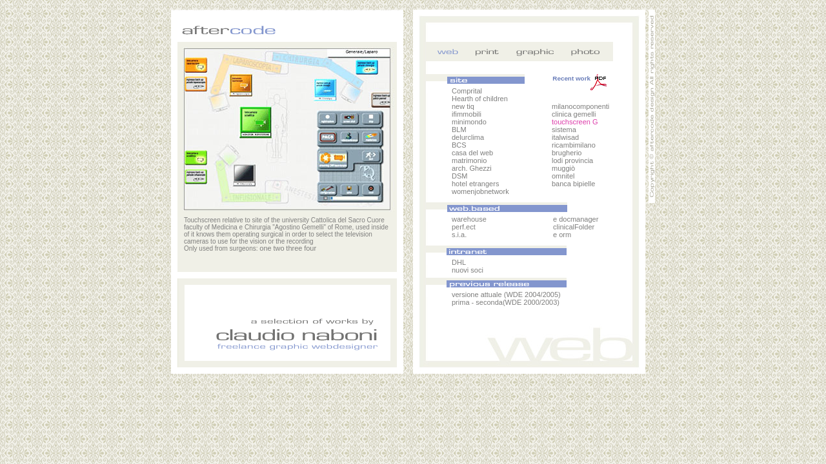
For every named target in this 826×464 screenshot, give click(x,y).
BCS (459, 145)
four (310, 248)
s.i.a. (459, 234)
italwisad (565, 137)
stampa (493, 51)
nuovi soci (467, 270)
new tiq (463, 106)
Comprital (467, 91)
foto (584, 51)
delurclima (468, 137)
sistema (564, 129)
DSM (459, 176)
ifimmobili (466, 114)
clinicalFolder (573, 227)
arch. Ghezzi (472, 168)
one (265, 248)
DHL (459, 262)
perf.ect (464, 227)
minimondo (469, 122)
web (448, 51)
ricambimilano (574, 145)
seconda (489, 302)
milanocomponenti (580, 106)
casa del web (472, 153)
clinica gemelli (574, 114)
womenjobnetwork (480, 191)
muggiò (563, 168)
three (294, 248)
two (278, 248)
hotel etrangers (475, 184)
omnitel (563, 176)
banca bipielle (573, 184)
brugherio (566, 153)
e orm (562, 234)
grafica (538, 51)
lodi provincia (572, 160)
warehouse (469, 219)
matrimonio (469, 160)
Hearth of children (480, 98)
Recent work (579, 78)
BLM (459, 129)
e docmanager (575, 219)
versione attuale (478, 294)
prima (461, 302)
